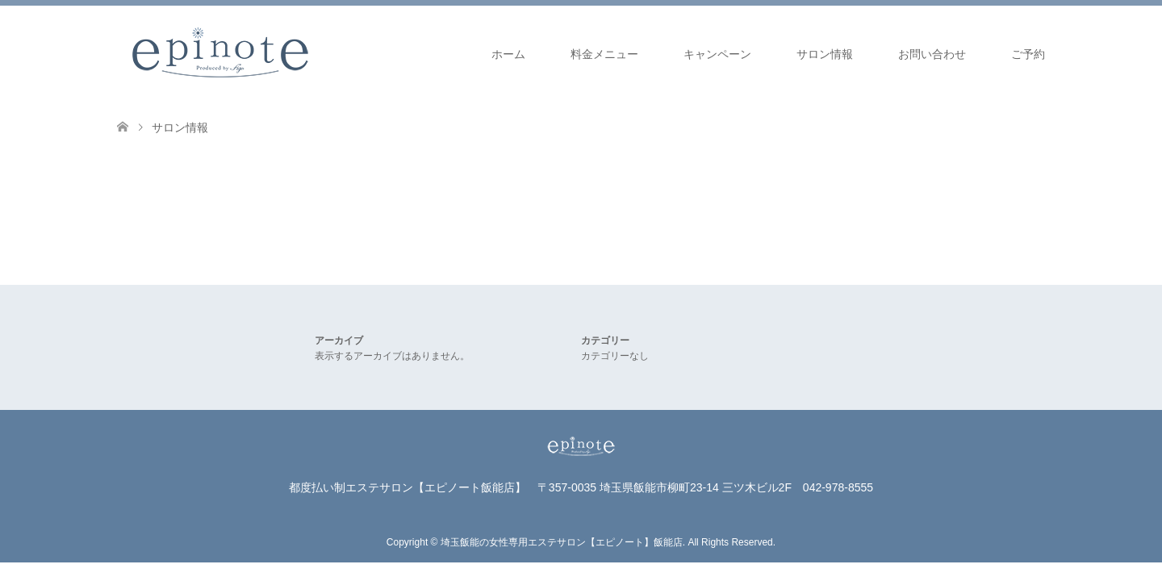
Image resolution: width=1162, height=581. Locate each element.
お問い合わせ (932, 54)
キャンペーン (717, 54)
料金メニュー (604, 54)
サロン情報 (824, 54)
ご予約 (1028, 54)
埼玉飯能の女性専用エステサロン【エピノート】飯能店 (562, 542)
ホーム (508, 54)
